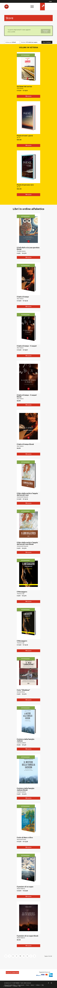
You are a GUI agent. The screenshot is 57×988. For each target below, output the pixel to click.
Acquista (29, 96)
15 (23, 956)
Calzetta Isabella (21, 742)
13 (16, 956)
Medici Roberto (21, 888)
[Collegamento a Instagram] (51, 983)
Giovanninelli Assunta (22, 497)
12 (13, 956)
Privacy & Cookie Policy (12, 972)
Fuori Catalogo (47, 42)
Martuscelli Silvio (21, 839)
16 (27, 956)
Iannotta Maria (21, 692)
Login (50, 1)
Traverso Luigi (20, 593)
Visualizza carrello (45, 31)
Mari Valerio (20, 298)
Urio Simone (20, 88)
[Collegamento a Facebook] (48, 983)
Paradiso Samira (21, 251)
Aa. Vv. (18, 137)
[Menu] (31, 6)
